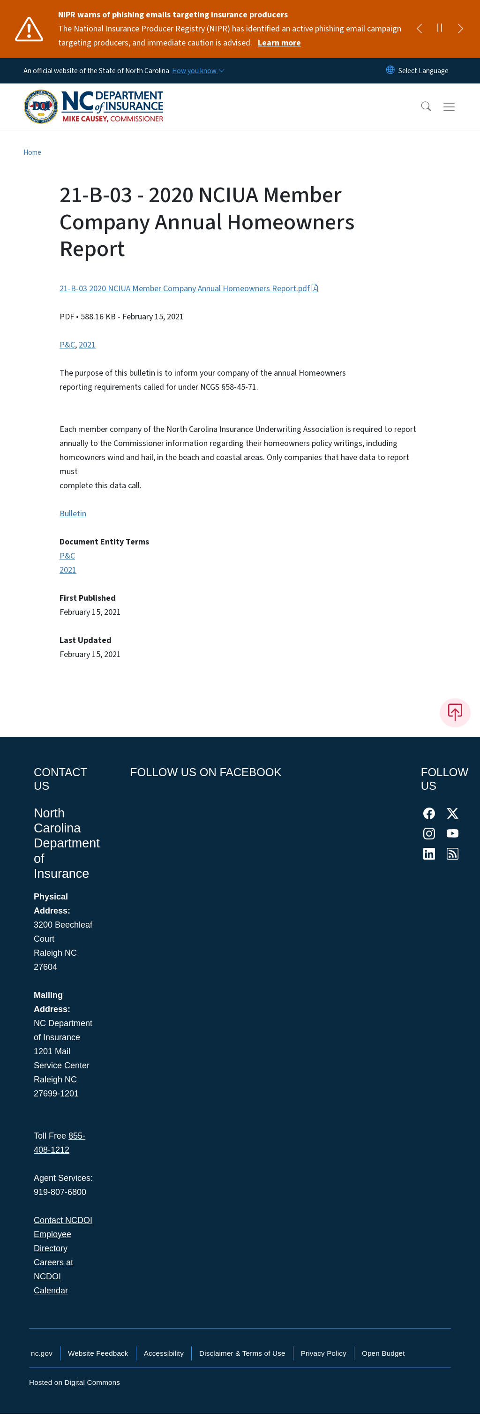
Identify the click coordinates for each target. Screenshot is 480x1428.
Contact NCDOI (63, 1220)
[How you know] (198, 71)
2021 (87, 345)
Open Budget (383, 1353)
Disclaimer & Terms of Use (242, 1353)
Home (32, 152)
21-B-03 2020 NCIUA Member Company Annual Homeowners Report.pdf (189, 289)
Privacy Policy (323, 1353)
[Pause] (439, 29)
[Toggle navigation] (458, 107)
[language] (423, 71)
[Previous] (419, 29)
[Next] (460, 29)
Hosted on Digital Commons (74, 1382)
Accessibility (164, 1353)
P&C (67, 345)
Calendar (51, 1290)
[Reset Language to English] (390, 71)
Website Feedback (98, 1353)
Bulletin (73, 514)
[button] (420, 107)
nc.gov (41, 1353)
